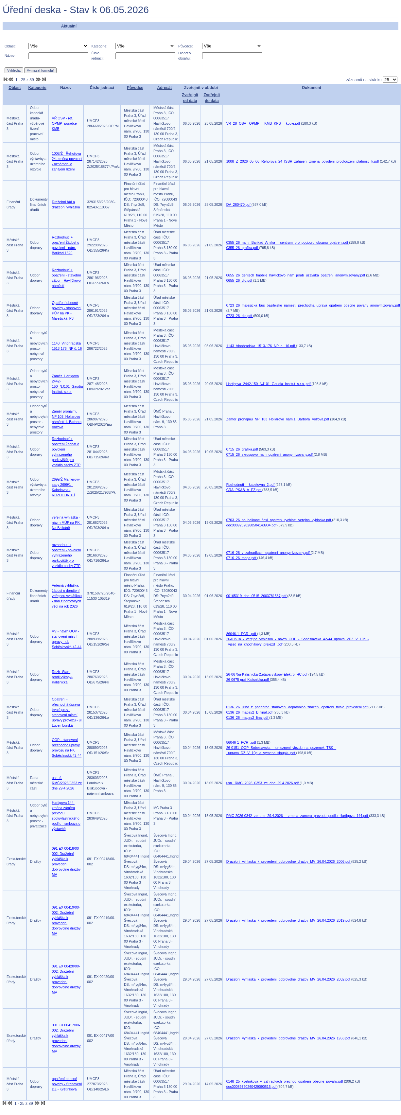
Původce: (185, 46)
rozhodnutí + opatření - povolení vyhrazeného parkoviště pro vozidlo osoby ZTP (66, 555)
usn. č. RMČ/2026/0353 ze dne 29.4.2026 (67, 783)
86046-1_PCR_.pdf (241, 634)
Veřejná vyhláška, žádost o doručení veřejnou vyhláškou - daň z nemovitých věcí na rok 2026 (67, 595)
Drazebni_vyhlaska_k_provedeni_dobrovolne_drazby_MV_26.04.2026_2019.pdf (288, 920)
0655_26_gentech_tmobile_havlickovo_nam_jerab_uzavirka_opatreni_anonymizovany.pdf (296, 275)
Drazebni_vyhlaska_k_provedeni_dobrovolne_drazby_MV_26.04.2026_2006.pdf (288, 861)
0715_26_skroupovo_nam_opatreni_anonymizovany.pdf (270, 454)
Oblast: (10, 46)
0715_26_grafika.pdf (242, 449)
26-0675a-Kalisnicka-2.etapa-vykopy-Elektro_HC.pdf (267, 674)
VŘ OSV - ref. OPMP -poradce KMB (64, 123)
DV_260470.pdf (239, 204)
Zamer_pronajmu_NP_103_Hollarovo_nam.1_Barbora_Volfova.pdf (278, 419)
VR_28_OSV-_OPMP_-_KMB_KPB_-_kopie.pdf (263, 123)
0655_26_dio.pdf (239, 280)
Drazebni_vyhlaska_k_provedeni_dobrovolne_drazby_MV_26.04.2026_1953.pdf (288, 1038)
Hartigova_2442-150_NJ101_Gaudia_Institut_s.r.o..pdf (269, 384)
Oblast (15, 87)
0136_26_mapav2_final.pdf (248, 717)
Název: (10, 56)
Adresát (164, 87)
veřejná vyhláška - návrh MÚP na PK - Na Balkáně (67, 522)
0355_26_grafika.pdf (242, 248)
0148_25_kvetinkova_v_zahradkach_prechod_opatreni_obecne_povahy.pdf (285, 1081)
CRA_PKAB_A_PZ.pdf (244, 490)
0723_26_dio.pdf (239, 316)
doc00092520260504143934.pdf (251, 525)
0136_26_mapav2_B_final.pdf (250, 712)
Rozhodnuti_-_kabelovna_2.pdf (250, 485)
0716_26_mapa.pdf (241, 558)
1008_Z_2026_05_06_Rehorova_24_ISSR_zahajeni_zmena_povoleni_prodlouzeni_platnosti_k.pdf (303, 161)
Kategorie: (100, 46)
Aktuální (69, 26)
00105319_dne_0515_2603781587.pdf (257, 596)
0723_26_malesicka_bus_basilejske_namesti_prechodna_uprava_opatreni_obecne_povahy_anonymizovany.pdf (313, 305)
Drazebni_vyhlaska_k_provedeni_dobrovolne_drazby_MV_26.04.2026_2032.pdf (288, 979)
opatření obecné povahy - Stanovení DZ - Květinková (67, 1084)
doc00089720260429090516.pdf (251, 1086)
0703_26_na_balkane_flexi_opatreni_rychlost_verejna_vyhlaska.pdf (279, 520)
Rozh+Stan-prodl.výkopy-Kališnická (62, 677)
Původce (135, 87)
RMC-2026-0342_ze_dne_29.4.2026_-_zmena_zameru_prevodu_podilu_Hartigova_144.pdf (297, 816)
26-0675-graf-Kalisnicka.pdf (248, 679)
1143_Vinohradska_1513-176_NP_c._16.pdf (261, 346)
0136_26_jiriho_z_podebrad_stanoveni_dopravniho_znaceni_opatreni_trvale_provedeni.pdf (297, 707)
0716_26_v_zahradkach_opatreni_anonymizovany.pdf (268, 553)
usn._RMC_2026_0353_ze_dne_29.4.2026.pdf (263, 783)
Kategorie (37, 87)
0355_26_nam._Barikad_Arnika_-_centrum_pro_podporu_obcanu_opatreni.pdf (287, 242)
